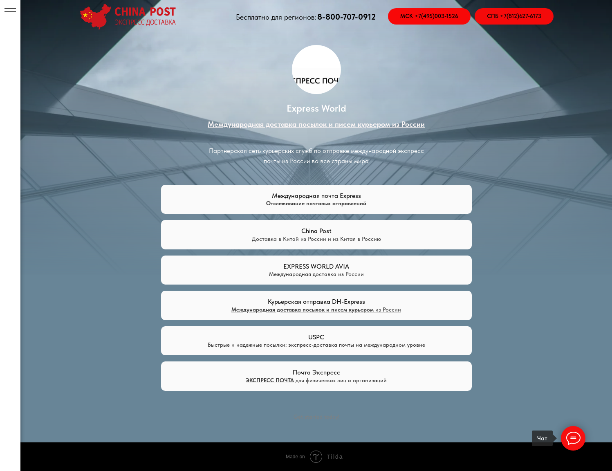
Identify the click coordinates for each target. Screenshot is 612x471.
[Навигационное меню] (10, 12)
